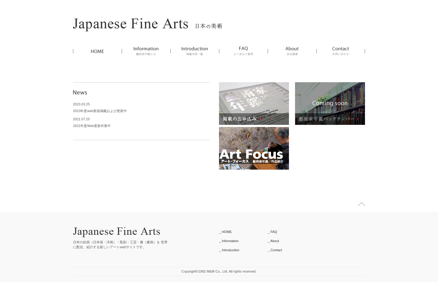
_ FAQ (272, 232)
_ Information (228, 241)
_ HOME (225, 232)
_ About (273, 241)
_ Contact (275, 250)
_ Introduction (229, 250)
